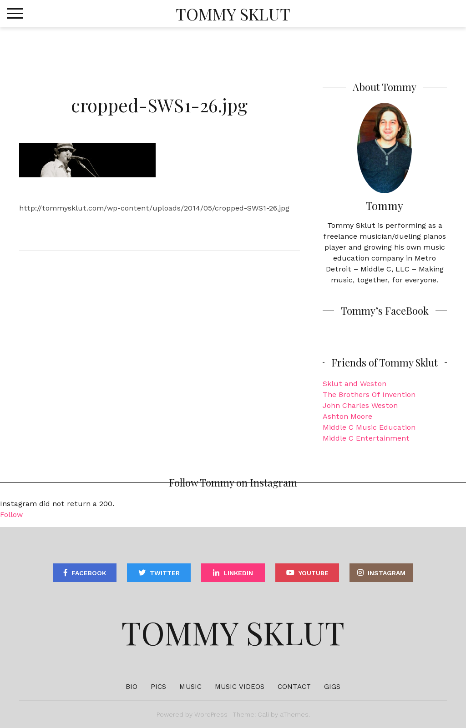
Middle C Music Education (369, 427)
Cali (263, 714)
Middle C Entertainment (366, 438)
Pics (158, 687)
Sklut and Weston (354, 383)
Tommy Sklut (233, 14)
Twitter (165, 573)
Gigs (332, 687)
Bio (131, 687)
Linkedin (238, 573)
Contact (294, 687)
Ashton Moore (347, 416)
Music (190, 687)
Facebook (88, 573)
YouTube (314, 573)
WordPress (211, 714)
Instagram (386, 573)
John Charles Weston (360, 405)
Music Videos (239, 687)
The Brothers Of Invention (369, 394)
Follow (11, 514)
